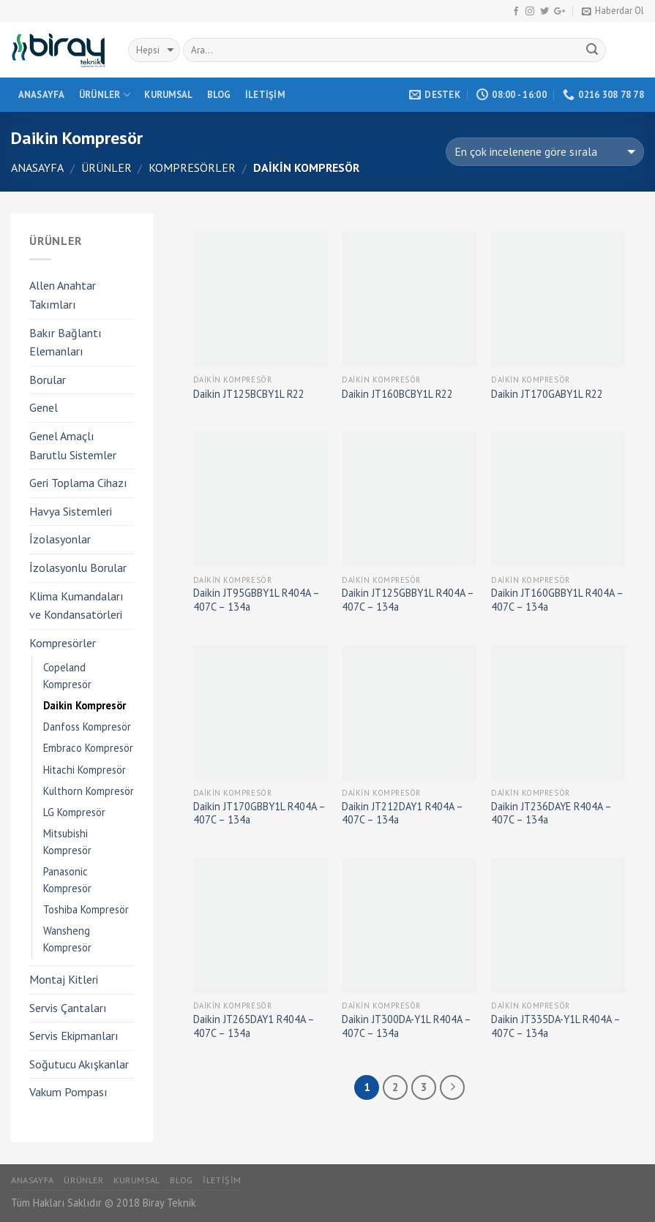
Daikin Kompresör (84, 705)
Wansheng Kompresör (67, 939)
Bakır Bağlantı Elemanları (65, 342)
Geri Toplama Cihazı (78, 482)
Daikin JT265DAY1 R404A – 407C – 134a (253, 1026)
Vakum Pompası (68, 1092)
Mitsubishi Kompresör (67, 841)
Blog (219, 94)
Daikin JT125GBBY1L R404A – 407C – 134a (408, 600)
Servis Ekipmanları (74, 1035)
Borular (47, 379)
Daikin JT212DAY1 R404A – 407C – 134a (402, 813)
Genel (43, 407)
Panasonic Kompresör (67, 879)
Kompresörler (192, 167)
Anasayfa (41, 94)
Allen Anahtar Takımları (62, 295)
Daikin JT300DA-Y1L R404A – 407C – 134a (406, 1026)
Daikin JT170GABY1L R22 (547, 394)
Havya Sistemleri (70, 511)
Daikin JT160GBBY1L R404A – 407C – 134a (557, 600)
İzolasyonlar (60, 539)
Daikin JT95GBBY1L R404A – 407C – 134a (256, 600)
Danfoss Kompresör (87, 726)
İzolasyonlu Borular (78, 567)
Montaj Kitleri (63, 979)
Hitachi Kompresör (84, 770)
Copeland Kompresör (67, 675)
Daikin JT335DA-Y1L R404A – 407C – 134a (555, 1026)
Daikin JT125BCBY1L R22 (248, 394)
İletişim (265, 94)
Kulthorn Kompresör (88, 791)
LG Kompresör (74, 812)
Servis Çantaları (68, 1007)
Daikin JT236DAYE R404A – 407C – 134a (551, 813)
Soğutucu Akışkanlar (79, 1064)
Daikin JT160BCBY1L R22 (397, 394)
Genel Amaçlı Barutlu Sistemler (72, 445)
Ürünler (104, 95)
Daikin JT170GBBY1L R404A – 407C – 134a (259, 813)
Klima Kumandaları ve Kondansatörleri (76, 605)
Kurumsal (168, 94)
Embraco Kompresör (88, 748)
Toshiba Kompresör (86, 909)
